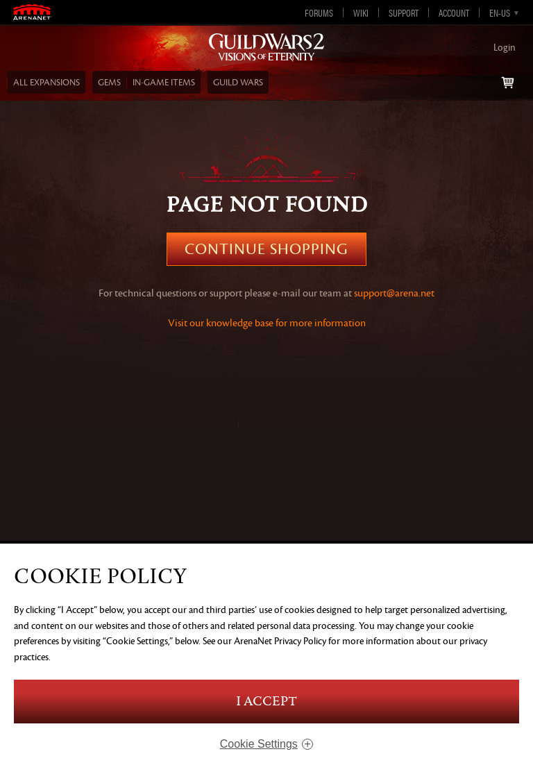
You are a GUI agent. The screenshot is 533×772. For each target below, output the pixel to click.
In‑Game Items (164, 82)
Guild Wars (238, 82)
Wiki (361, 12)
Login (504, 47)
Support (403, 12)
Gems (109, 82)
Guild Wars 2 (266, 47)
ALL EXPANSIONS (46, 82)
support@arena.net (394, 293)
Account (454, 12)
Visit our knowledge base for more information (267, 323)
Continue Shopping (266, 249)
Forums (319, 12)
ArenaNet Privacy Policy (280, 641)
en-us (499, 12)
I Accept (266, 702)
